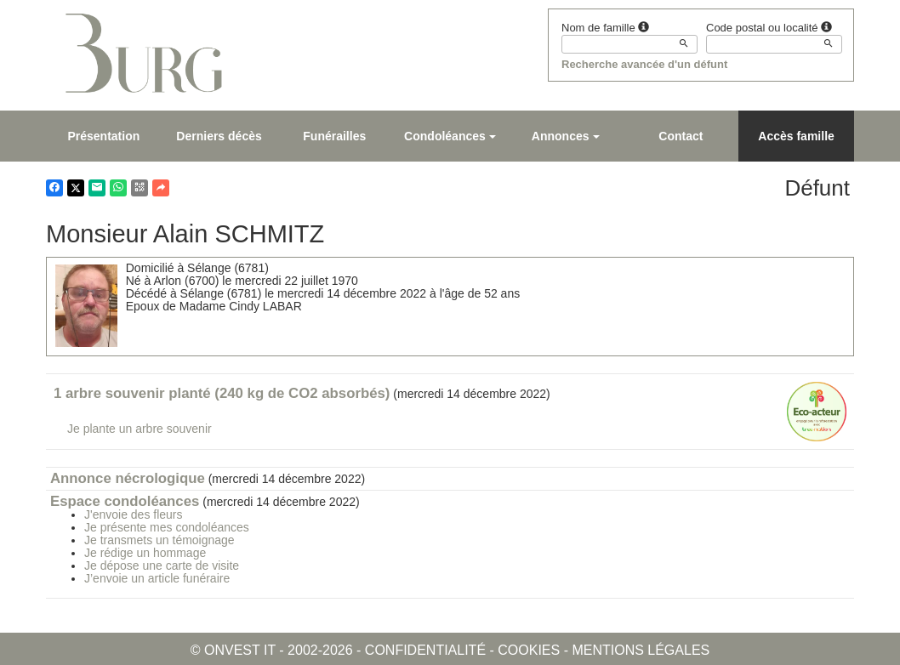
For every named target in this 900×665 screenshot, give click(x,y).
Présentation (103, 136)
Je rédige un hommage (145, 553)
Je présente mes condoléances (166, 527)
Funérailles (334, 136)
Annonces (566, 136)
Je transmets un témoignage (159, 540)
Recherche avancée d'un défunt (644, 64)
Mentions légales (640, 650)
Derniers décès (218, 136)
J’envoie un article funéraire (157, 578)
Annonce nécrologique (127, 478)
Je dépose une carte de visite (161, 565)
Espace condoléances (124, 501)
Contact (680, 136)
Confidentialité (425, 650)
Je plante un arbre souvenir (139, 428)
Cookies (529, 650)
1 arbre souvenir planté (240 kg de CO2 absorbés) (222, 393)
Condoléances (450, 136)
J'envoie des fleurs (133, 514)
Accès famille (796, 136)
